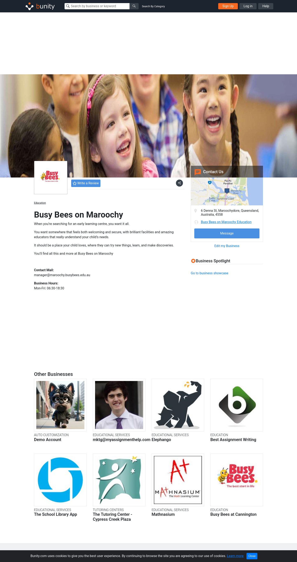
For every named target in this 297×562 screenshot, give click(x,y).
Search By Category (153, 6)
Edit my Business (226, 246)
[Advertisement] (148, 43)
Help (265, 6)
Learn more (235, 556)
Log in (248, 6)
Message (226, 233)
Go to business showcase (209, 273)
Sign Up (228, 6)
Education (40, 202)
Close (252, 556)
